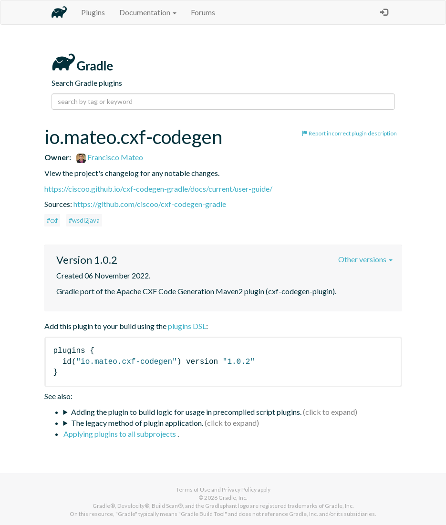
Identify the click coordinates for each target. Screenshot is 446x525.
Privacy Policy (239, 489)
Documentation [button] (147, 12)
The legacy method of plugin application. (137, 422)
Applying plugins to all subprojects (120, 433)
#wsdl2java (84, 220)
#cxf (52, 220)
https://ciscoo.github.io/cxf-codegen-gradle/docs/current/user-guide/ (158, 188)
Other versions (365, 259)
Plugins (93, 12)
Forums (203, 12)
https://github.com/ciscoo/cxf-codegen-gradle (149, 203)
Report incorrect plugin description (349, 133)
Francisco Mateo (109, 157)
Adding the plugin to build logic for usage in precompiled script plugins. (186, 411)
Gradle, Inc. (233, 497)
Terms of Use (193, 489)
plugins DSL (187, 325)
